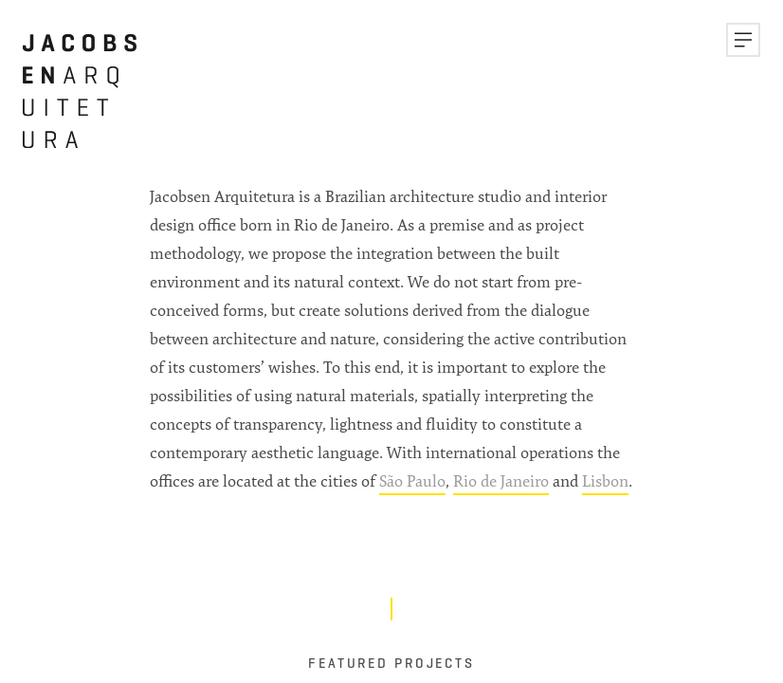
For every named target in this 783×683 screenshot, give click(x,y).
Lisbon (605, 480)
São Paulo (412, 480)
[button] (743, 40)
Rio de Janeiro (501, 480)
